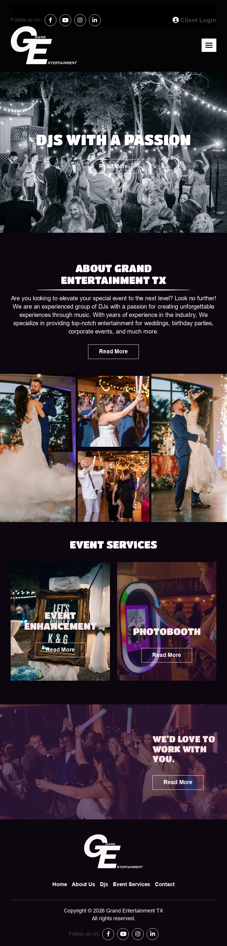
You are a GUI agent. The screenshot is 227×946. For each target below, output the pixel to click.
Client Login (194, 20)
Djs (104, 884)
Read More (113, 166)
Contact (164, 884)
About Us (83, 884)
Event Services (131, 884)
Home (59, 884)
